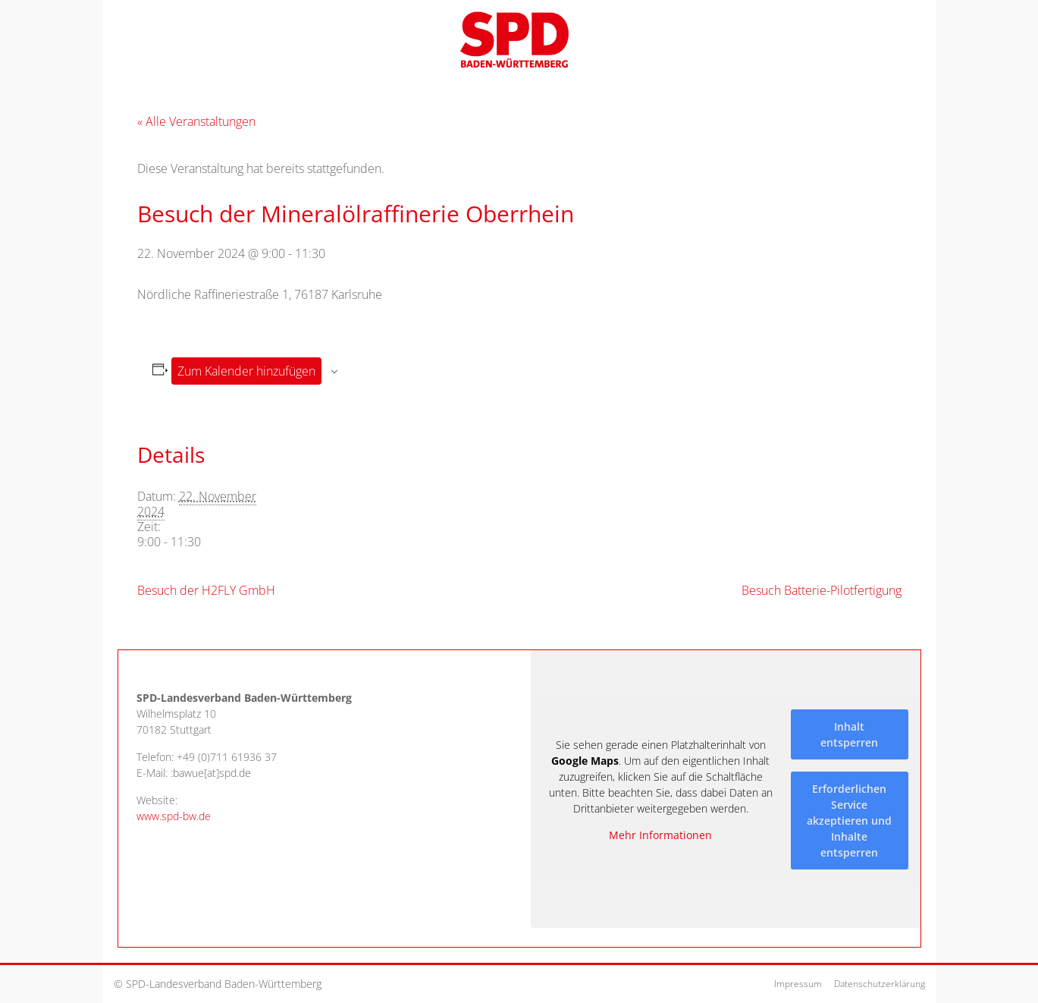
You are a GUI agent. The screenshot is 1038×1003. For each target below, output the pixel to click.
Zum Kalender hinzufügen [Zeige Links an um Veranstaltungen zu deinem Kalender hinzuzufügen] (246, 371)
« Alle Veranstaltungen (196, 121)
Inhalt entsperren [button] (849, 733)
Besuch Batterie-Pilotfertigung (822, 590)
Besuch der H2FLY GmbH (206, 590)
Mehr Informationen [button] (660, 835)
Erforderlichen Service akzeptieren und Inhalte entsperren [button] (849, 820)
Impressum (798, 983)
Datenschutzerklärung (879, 983)
